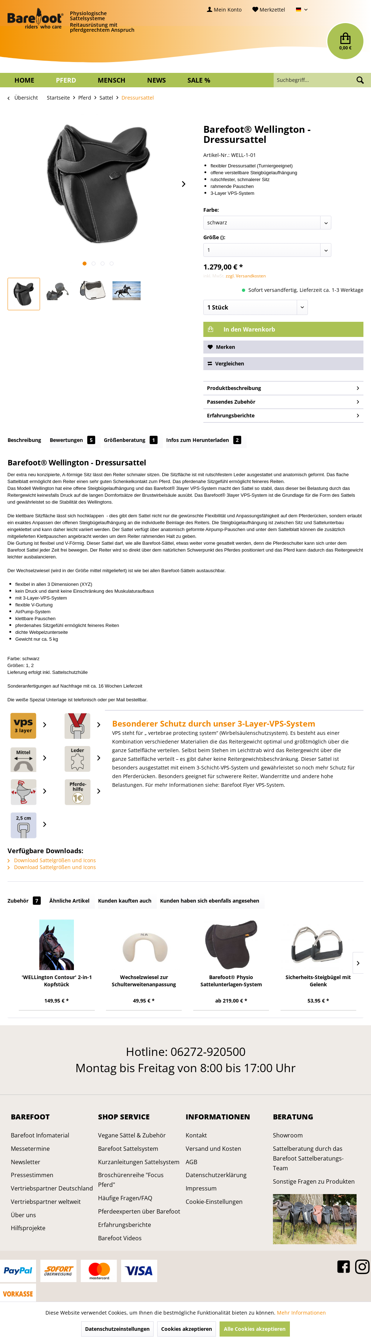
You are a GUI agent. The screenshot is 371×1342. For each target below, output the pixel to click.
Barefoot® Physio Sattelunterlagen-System (231, 981)
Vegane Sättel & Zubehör (132, 1135)
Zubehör (24, 900)
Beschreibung (24, 440)
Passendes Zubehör (283, 400)
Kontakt (196, 1135)
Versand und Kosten (213, 1149)
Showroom (288, 1135)
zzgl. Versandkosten (246, 276)
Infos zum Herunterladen (203, 440)
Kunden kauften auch (124, 900)
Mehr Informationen (301, 1312)
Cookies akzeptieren (186, 1328)
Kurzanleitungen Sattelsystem (139, 1162)
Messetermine (30, 1149)
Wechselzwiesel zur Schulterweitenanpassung (144, 981)
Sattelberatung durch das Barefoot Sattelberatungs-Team (308, 1158)
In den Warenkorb (241, 329)
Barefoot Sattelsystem (128, 1149)
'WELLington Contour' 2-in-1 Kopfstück (57, 981)
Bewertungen (72, 440)
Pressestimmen (32, 1175)
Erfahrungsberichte (283, 414)
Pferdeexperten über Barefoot (139, 1211)
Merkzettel (268, 9)
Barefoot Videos (120, 1238)
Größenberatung (131, 440)
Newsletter (25, 1162)
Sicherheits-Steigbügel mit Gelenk (318, 981)
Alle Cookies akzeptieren (255, 1328)
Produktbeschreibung (283, 386)
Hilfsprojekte (28, 1228)
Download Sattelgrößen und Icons (52, 860)
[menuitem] (224, 9)
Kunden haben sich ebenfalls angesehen (209, 900)
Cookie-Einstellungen (214, 1202)
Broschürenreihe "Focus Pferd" (131, 1180)
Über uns (23, 1215)
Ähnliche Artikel (69, 900)
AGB (191, 1162)
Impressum (201, 1188)
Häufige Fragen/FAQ (125, 1198)
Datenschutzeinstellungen (117, 1328)
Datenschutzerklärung (216, 1175)
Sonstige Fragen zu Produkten (314, 1181)
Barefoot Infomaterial (40, 1135)
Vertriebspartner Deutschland (52, 1188)
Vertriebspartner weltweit (46, 1202)
